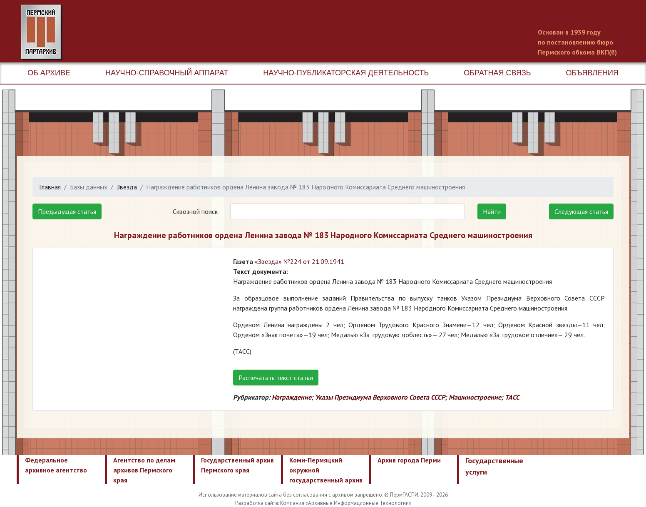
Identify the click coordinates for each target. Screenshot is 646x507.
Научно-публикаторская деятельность (346, 73)
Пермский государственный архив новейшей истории (177, 32)
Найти (492, 211)
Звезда (127, 187)
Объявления (592, 73)
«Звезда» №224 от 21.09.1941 (299, 261)
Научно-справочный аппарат (166, 73)
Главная (50, 187)
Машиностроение (475, 397)
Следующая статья (581, 211)
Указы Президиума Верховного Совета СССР (380, 397)
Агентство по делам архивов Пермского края (144, 470)
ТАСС (512, 397)
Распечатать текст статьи (276, 377)
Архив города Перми (409, 460)
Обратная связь (497, 73)
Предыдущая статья (67, 211)
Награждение (291, 397)
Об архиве (48, 73)
